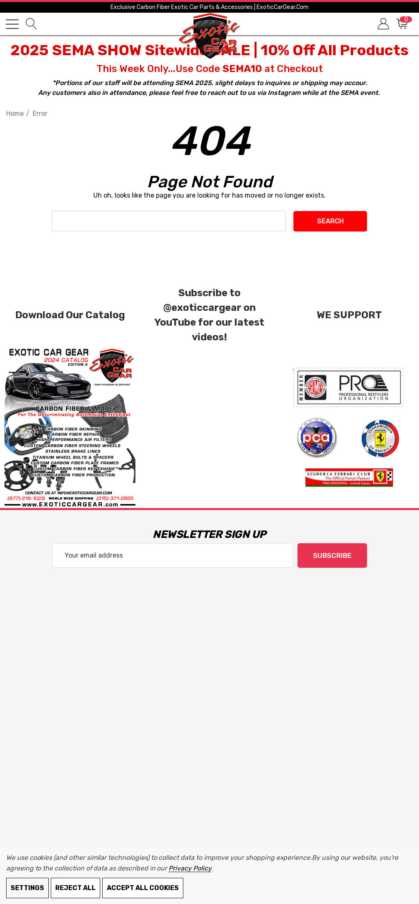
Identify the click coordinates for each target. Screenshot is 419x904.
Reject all (75, 888)
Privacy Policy (190, 868)
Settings (27, 888)
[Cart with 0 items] (401, 23)
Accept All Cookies (143, 888)
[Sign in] (382, 23)
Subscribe (332, 555)
